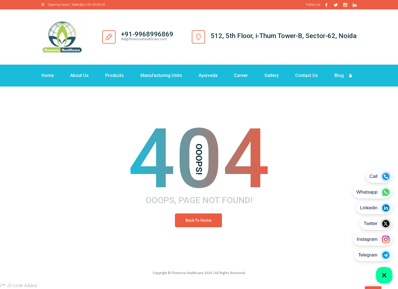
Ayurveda (208, 75)
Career (241, 75)
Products (114, 75)
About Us (79, 75)
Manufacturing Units (161, 75)
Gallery (272, 75)
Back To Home (198, 220)
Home (47, 75)
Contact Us (306, 75)
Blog (339, 75)
